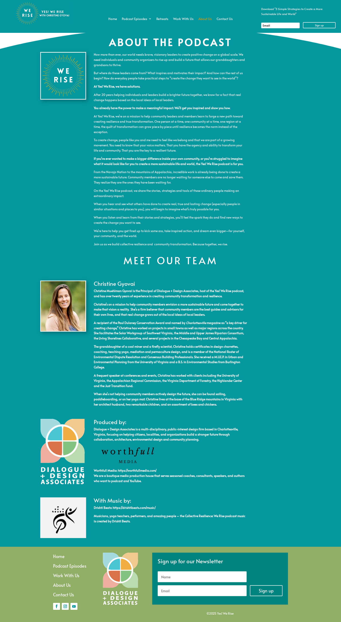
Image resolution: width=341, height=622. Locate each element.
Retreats (162, 19)
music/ (151, 508)
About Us (205, 19)
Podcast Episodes (134, 19)
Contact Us (225, 19)
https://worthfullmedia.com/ (137, 470)
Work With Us (183, 19)
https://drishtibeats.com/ (130, 508)
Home (112, 19)
